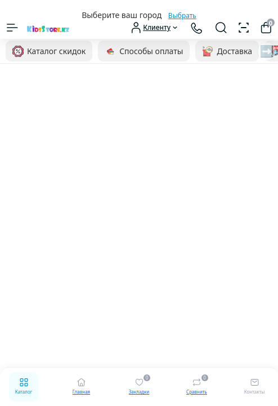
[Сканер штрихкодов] (243, 27)
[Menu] (12, 28)
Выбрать (182, 15)
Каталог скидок (49, 51)
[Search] (221, 27)
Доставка (227, 51)
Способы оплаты (144, 51)
